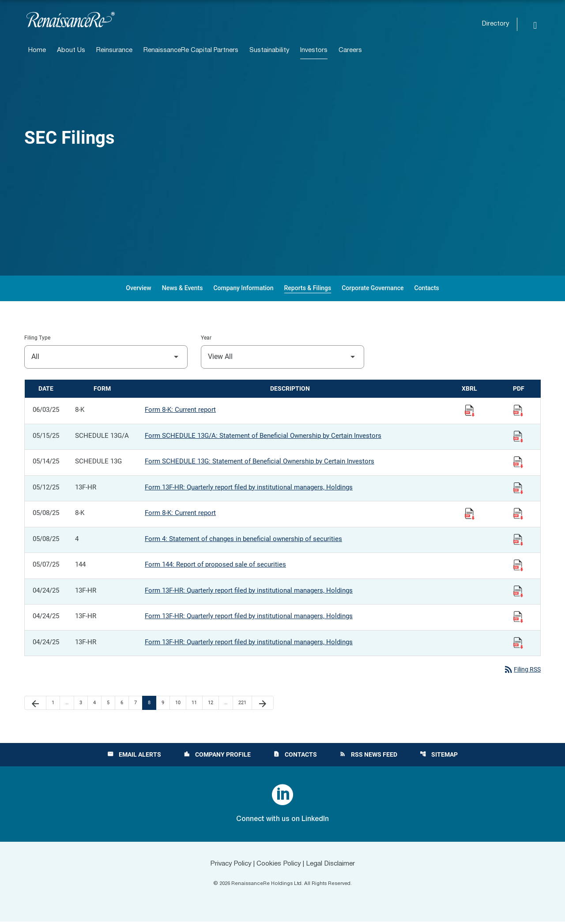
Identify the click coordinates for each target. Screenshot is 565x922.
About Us (71, 50)
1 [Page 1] (55, 703)
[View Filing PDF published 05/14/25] (518, 461)
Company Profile (216, 754)
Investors (314, 50)
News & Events (182, 287)
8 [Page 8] (151, 703)
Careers (350, 50)
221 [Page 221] (243, 703)
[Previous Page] (35, 703)
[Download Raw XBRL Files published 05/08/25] (469, 513)
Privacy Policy (228, 864)
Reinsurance (114, 50)
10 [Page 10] (180, 703)
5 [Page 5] (110, 703)
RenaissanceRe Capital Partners (190, 50)
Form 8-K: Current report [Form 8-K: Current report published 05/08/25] (180, 513)
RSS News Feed (369, 754)
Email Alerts (133, 754)
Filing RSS (521, 670)
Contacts (426, 287)
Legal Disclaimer (334, 864)
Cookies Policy (278, 864)
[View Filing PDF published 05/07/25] (518, 565)
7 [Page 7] (138, 703)
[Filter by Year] (282, 357)
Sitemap (440, 754)
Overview (138, 287)
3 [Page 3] (83, 703)
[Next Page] (263, 703)
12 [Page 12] (212, 703)
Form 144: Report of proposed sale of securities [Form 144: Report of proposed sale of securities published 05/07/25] (215, 564)
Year (206, 338)
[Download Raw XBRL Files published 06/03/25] (469, 410)
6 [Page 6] (124, 703)
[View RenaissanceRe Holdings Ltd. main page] (70, 19)
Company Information (243, 287)
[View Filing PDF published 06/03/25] (518, 410)
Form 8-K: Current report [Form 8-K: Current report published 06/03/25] (180, 410)
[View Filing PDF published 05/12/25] (518, 487)
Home (37, 50)
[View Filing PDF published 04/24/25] (518, 591)
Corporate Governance (372, 287)
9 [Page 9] (165, 703)
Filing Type (37, 338)
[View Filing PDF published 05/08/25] (518, 513)
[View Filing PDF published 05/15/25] (518, 436)
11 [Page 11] (196, 703)
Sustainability (269, 50)
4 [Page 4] (97, 703)
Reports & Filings (307, 287)
